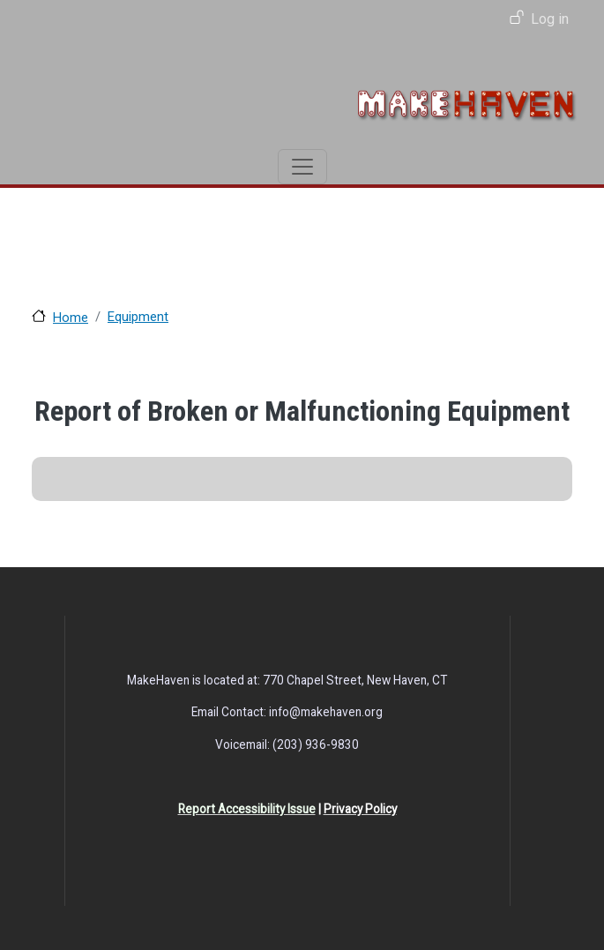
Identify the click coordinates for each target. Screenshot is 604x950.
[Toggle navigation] (302, 166)
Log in (550, 19)
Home (70, 317)
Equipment (138, 317)
